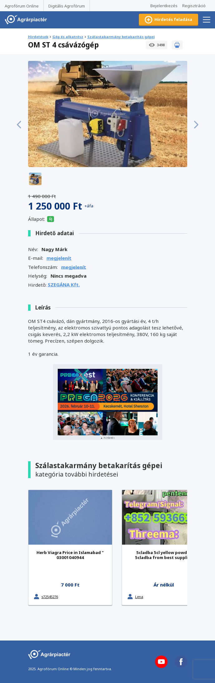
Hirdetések (38, 36)
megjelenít (58, 258)
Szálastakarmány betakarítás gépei (121, 36)
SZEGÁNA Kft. (64, 284)
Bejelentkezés (164, 5)
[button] (19, 124)
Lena (139, 596)
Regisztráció (194, 5)
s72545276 (50, 596)
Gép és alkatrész (67, 36)
